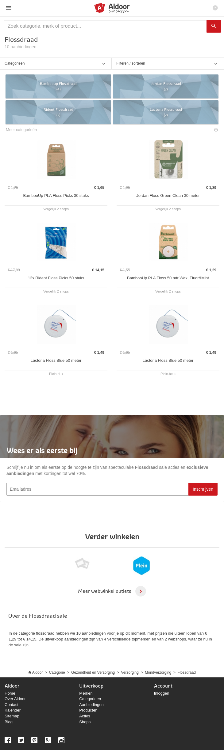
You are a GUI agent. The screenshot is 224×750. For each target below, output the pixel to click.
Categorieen (90, 698)
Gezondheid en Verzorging (93, 672)
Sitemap (12, 716)
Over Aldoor (15, 698)
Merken (85, 693)
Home (10, 693)
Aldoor (37, 672)
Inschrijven (203, 489)
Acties (84, 716)
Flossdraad (187, 672)
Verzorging (130, 672)
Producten (88, 710)
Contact (11, 704)
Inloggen (161, 693)
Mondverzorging (158, 672)
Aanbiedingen (91, 704)
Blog (9, 722)
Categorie (57, 672)
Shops (85, 722)
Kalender (13, 710)
